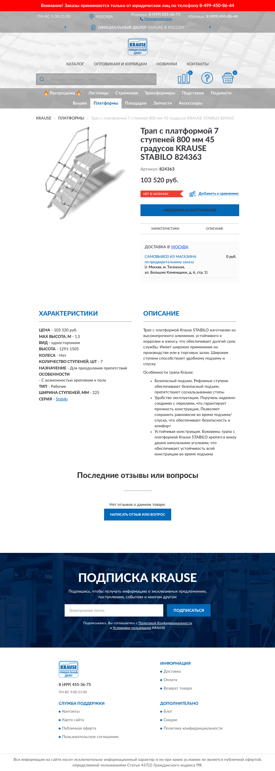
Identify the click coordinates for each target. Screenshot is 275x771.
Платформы (106, 103)
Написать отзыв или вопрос (137, 514)
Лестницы (98, 93)
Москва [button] (179, 247)
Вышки (80, 103)
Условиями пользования (132, 628)
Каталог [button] (75, 64)
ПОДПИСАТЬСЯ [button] (188, 611)
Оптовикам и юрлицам (120, 64)
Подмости (221, 93)
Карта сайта (73, 720)
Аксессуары (190, 103)
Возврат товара (178, 688)
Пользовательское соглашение (90, 737)
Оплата (170, 680)
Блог (168, 712)
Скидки (170, 720)
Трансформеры (160, 93)
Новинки (167, 64)
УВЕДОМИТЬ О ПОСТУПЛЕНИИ (189, 210)
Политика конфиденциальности (193, 729)
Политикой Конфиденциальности (165, 623)
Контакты (198, 64)
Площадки (136, 103)
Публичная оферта (79, 729)
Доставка (172, 671)
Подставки (193, 93)
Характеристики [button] (165, 228)
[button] (156, 18)
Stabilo (62, 399)
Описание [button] (214, 228)
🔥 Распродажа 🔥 (62, 93)
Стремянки (126, 93)
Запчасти (162, 103)
